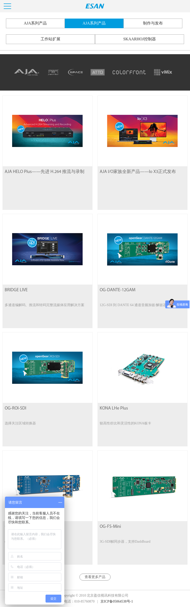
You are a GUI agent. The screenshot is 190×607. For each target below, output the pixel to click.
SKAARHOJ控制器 (139, 39)
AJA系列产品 (35, 23)
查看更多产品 (95, 577)
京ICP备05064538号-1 (116, 601)
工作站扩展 (50, 39)
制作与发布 (153, 23)
